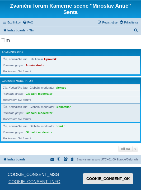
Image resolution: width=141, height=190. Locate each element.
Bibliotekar (63, 106)
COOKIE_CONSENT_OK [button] (108, 179)
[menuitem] (28, 22)
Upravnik (50, 59)
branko (60, 126)
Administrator (12, 52)
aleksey (61, 87)
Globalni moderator (17, 80)
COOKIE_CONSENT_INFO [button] (34, 181)
